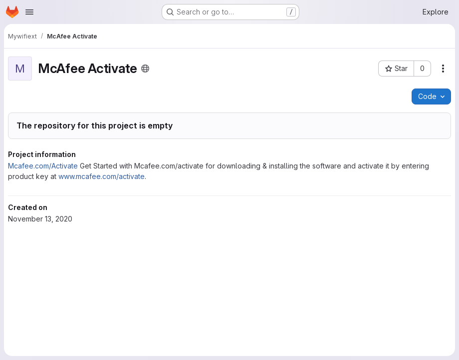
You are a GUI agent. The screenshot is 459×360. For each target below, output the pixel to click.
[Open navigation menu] (29, 12)
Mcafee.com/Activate (43, 166)
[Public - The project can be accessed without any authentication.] (145, 68)
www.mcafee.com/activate (101, 176)
